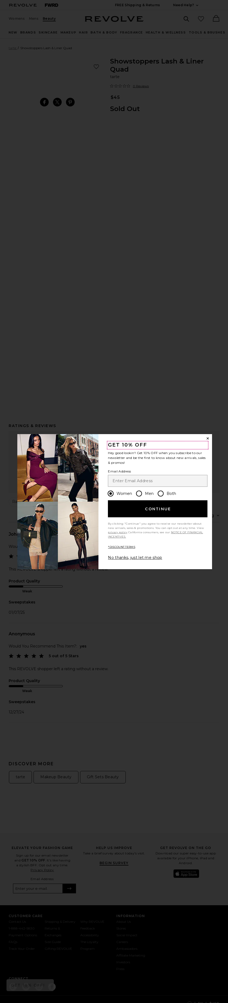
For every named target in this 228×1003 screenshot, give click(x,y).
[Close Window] (207, 438)
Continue (158, 508)
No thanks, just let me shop (135, 557)
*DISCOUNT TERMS (121, 547)
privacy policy (117, 532)
